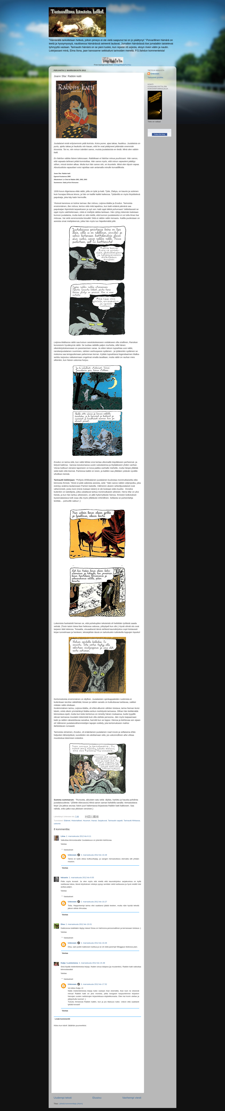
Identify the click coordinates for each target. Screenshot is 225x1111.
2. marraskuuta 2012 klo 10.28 (94, 855)
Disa (63, 924)
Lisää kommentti (62, 1019)
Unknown (72, 855)
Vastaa (64, 844)
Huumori (86, 820)
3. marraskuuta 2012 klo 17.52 (94, 984)
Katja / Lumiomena (69, 963)
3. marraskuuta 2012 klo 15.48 (92, 963)
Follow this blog (159, 134)
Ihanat (94, 820)
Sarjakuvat (102, 820)
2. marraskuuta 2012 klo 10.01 (79, 924)
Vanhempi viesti (131, 1097)
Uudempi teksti (63, 1097)
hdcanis (64, 877)
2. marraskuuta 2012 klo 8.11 (78, 836)
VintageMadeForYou (122, 65)
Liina (63, 836)
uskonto (57, 823)
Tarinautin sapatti (115, 820)
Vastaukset (68, 850)
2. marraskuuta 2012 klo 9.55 (81, 877)
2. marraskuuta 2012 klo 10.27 (94, 902)
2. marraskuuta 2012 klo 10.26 (94, 943)
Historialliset (76, 820)
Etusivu (97, 1097)
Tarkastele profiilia (155, 77)
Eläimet (67, 820)
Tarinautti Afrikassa (132, 820)
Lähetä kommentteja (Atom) (71, 1104)
